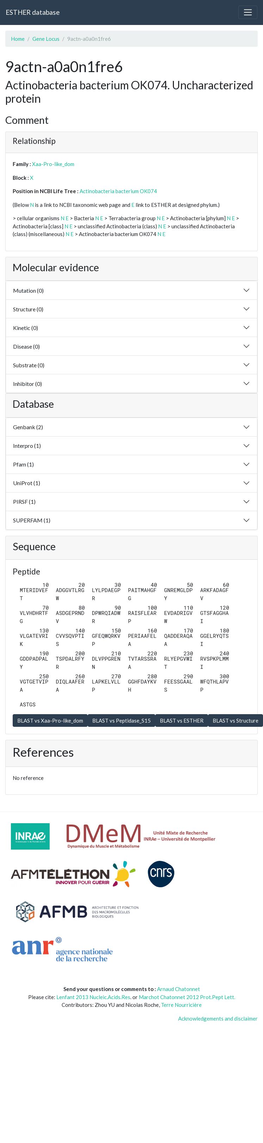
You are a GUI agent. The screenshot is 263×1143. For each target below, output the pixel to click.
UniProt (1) (26, 483)
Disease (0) (26, 346)
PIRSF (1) (24, 501)
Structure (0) (28, 309)
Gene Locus (46, 39)
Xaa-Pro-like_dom (53, 164)
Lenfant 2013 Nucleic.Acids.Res (93, 997)
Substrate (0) (28, 365)
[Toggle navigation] (247, 12)
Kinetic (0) (25, 327)
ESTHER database (33, 12)
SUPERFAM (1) (31, 520)
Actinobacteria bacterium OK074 (118, 191)
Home (18, 39)
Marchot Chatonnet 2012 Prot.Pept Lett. (187, 997)
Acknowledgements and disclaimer (218, 1018)
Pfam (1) (23, 464)
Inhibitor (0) (27, 383)
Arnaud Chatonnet (178, 989)
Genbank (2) (28, 427)
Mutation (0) (28, 290)
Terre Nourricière (181, 1005)
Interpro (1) (27, 445)
